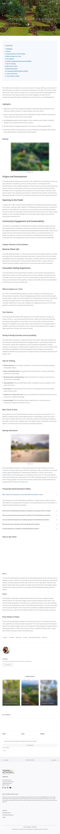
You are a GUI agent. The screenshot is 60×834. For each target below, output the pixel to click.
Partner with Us (6, 812)
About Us (4, 810)
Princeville (22, 482)
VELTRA (4, 817)
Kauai (38, 88)
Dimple (32, 24)
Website (42, 734)
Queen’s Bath (6, 475)
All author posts (7, 664)
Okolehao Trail (18, 637)
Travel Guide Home (30, 760)
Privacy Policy (34, 827)
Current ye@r (6, 747)
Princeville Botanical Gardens (34, 637)
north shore (11, 637)
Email (23, 734)
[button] (57, 3)
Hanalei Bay (15, 472)
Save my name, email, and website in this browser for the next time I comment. (21, 741)
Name (4, 734)
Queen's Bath (44, 637)
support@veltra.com (7, 783)
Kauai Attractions (30, 15)
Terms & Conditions (27, 827)
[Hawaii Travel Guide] (7, 3)
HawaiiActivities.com (45, 797)
